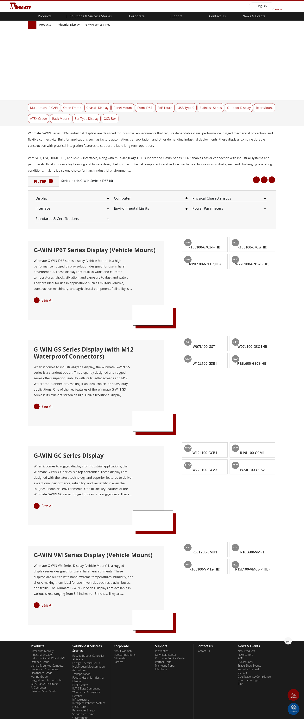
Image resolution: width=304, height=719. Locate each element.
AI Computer (38, 652)
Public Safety (80, 649)
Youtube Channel (248, 634)
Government (80, 682)
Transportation (81, 638)
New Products (246, 615)
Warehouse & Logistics (86, 657)
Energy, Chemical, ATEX (86, 628)
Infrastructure (80, 664)
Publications (245, 627)
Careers (118, 627)
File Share (161, 634)
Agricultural (79, 635)
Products (45, 24)
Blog (240, 648)
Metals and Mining (83, 689)
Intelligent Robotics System (88, 668)
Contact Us (217, 16)
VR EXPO (243, 637)
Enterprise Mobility (42, 615)
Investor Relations (125, 619)
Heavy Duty (79, 686)
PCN (240, 623)
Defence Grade (40, 627)
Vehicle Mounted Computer (47, 630)
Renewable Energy (83, 675)
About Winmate (123, 615)
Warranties (161, 615)
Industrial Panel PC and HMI (48, 623)
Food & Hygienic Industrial (88, 642)
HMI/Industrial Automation (88, 631)
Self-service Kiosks (83, 679)
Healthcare (79, 671)
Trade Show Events (249, 630)
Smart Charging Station (86, 693)
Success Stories (81, 697)
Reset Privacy (75, 716)
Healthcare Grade (41, 637)
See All (47, 264)
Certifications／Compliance (254, 641)
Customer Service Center (170, 623)
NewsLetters (245, 619)
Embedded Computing (44, 634)
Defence (77, 660)
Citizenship (120, 623)
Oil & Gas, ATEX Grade (44, 648)
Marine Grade (39, 641)
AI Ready (77, 624)
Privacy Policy (54, 716)
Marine (76, 646)
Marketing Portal (165, 630)
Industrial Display (68, 24)
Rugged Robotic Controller (47, 645)
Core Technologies (249, 645)
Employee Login (97, 716)
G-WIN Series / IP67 (98, 24)
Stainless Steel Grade (43, 656)
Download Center (165, 619)
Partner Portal (163, 627)
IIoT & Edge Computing (86, 653)
